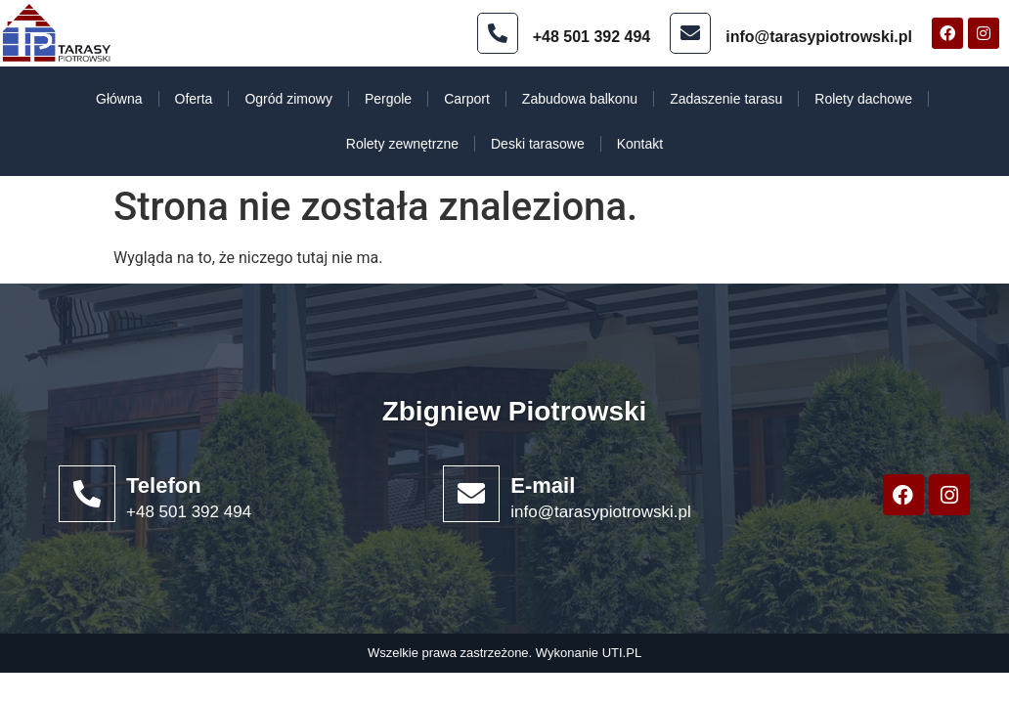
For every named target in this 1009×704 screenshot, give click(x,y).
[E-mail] (471, 493)
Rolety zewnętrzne (402, 144)
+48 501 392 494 (592, 36)
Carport (467, 99)
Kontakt (640, 144)
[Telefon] (87, 493)
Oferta (194, 99)
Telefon (163, 485)
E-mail (542, 485)
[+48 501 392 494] (497, 33)
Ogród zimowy (287, 99)
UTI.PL (621, 652)
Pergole (388, 99)
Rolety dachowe (863, 99)
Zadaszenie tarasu (726, 99)
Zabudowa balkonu (579, 99)
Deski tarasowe (538, 144)
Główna (119, 99)
